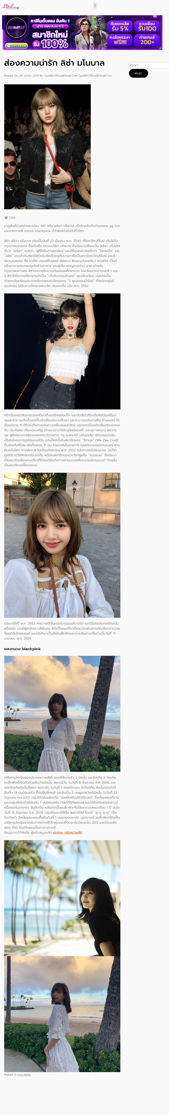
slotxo (58, 832)
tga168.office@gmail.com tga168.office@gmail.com (78, 76)
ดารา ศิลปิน (24, 1075)
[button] (95, 5)
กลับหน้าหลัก (73, 832)
